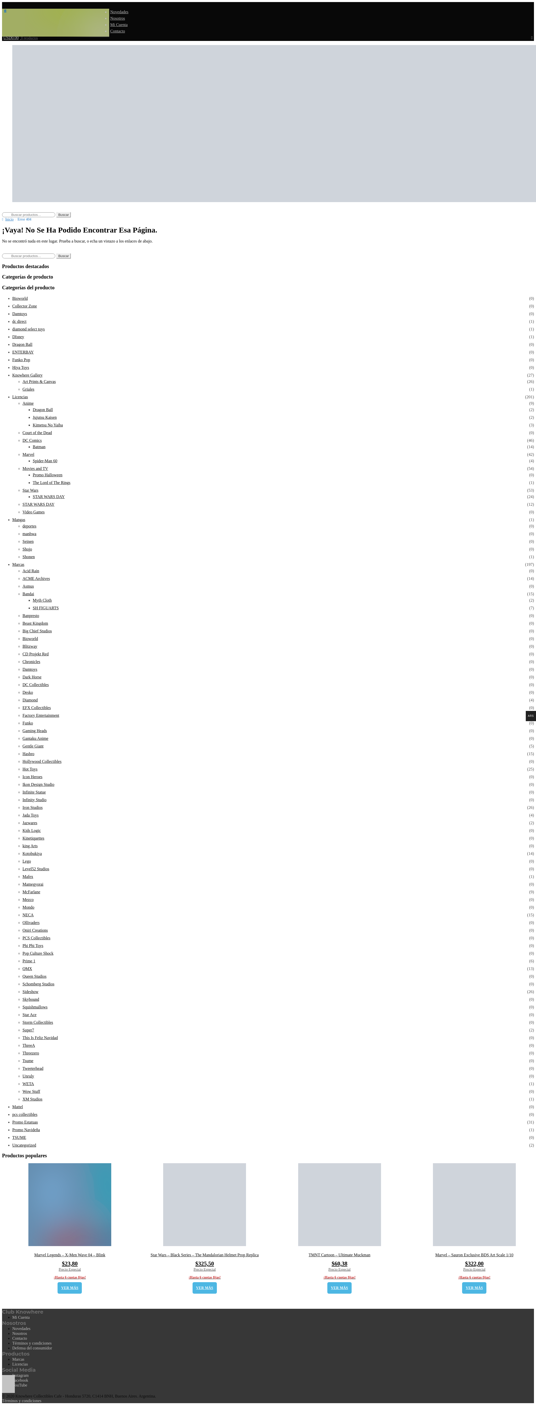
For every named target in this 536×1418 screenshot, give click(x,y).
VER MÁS (69, 1288)
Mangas (18, 520)
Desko (28, 692)
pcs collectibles (24, 1114)
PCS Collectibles (36, 938)
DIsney (18, 337)
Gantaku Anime (35, 738)
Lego (27, 861)
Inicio (9, 219)
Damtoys (19, 314)
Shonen (29, 557)
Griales (28, 389)
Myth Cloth (42, 600)
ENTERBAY (23, 352)
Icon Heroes (32, 777)
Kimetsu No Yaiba (48, 425)
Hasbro (28, 754)
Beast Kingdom (35, 623)
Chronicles (31, 661)
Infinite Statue (34, 792)
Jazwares (30, 823)
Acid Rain (31, 571)
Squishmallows (35, 1007)
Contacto (117, 31)
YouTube (19, 1385)
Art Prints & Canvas (39, 381)
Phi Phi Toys (33, 945)
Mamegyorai (33, 884)
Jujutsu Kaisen (45, 417)
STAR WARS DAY (49, 496)
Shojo (27, 549)
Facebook (20, 1380)
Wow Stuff (31, 1091)
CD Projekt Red (36, 654)
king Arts (30, 846)
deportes (29, 526)
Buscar (63, 215)
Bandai (28, 594)
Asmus (28, 586)
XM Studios (32, 1099)
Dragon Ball (22, 344)
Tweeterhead (33, 1068)
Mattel (17, 1107)
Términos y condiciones (32, 1343)
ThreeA (29, 1045)
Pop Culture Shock (38, 953)
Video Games (34, 512)
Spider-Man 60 (45, 461)
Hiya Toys (20, 367)
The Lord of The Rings (51, 482)
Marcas (18, 564)
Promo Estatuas (25, 1122)
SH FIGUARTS (46, 608)
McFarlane (31, 892)
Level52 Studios (36, 869)
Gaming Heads (35, 731)
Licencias (20, 397)
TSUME (19, 1137)
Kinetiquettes (33, 838)
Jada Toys (31, 815)
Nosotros (117, 18)
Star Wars (30, 490)
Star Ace (30, 1015)
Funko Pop (21, 360)
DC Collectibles (36, 685)
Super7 (28, 1030)
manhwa (29, 534)
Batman (39, 447)
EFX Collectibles (37, 708)
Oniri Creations (35, 930)
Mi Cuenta (119, 25)
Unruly (28, 1076)
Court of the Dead (37, 433)
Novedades (119, 12)
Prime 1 (29, 961)
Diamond (30, 700)
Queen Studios (35, 976)
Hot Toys (30, 769)
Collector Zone (24, 306)
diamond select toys (28, 329)
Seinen (28, 541)
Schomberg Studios (38, 984)
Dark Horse (32, 677)
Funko (28, 723)
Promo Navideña (26, 1130)
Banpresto (31, 615)
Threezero (31, 1053)
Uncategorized (24, 1145)
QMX (27, 968)
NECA (28, 915)
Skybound (31, 999)
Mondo (28, 907)
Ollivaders (31, 922)
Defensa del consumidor (32, 1348)
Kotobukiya (32, 853)
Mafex (28, 876)
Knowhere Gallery (27, 375)
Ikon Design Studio (38, 784)
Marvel (28, 454)
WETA (28, 1084)
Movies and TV (35, 468)
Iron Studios (33, 807)
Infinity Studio (35, 800)
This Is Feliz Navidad (40, 1038)
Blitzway (30, 646)
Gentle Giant (33, 746)
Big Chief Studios (37, 631)
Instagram (20, 1375)
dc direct (19, 321)
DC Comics (32, 440)
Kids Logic (32, 830)
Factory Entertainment (41, 715)
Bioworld (20, 298)
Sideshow (30, 992)
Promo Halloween (47, 475)
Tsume (28, 1061)
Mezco (28, 899)
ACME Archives (36, 578)
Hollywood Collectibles (42, 761)
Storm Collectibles (38, 1022)
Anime (28, 403)
